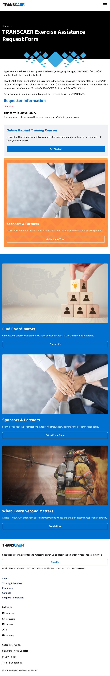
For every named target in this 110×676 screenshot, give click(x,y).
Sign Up (55, 562)
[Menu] (105, 4)
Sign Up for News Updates (15, 650)
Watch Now (55, 526)
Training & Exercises (12, 583)
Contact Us (55, 344)
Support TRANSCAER (12, 597)
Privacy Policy (35, 568)
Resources (7, 588)
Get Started (56, 149)
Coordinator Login (11, 645)
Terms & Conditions (12, 662)
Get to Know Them (55, 239)
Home (6, 26)
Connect (6, 593)
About (5, 578)
